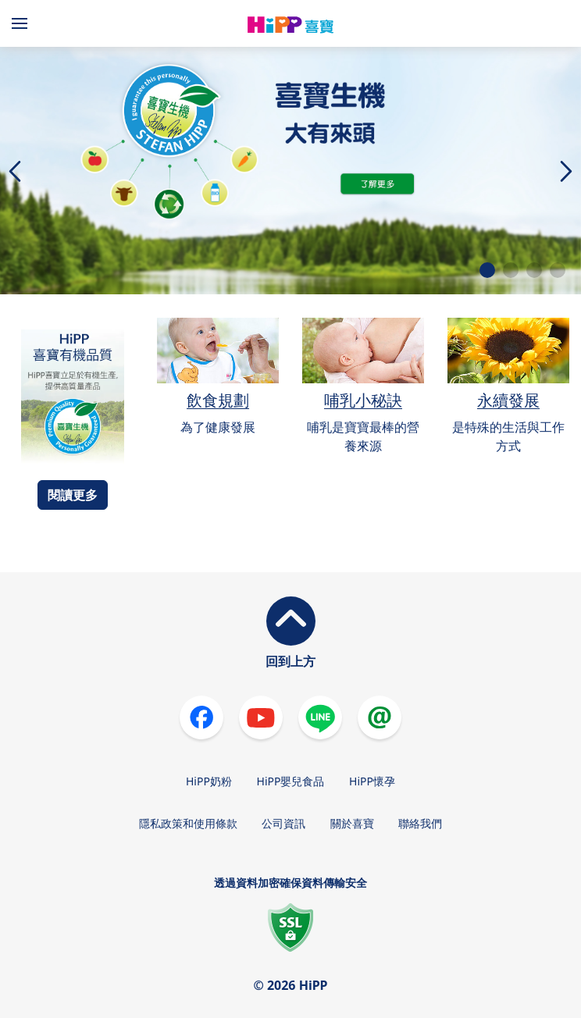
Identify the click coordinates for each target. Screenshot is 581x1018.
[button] (487, 270)
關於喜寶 (352, 823)
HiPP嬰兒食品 (291, 781)
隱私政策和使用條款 (188, 823)
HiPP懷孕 (372, 781)
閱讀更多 (73, 495)
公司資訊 (283, 823)
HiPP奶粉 (209, 781)
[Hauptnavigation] (22, 23)
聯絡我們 (420, 823)
